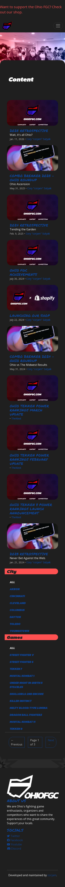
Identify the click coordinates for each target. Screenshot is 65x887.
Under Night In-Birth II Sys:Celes (26, 685)
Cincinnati (17, 596)
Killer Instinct (21, 701)
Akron (15, 589)
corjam (51, 875)
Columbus (17, 610)
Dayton (15, 617)
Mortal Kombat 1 (22, 676)
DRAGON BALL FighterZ (26, 715)
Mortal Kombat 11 (22, 722)
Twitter (13, 836)
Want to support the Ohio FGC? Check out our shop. (31, 9)
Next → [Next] (51, 742)
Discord (14, 848)
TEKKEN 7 (16, 669)
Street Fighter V (22, 655)
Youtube (14, 844)
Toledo (15, 624)
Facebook (15, 840)
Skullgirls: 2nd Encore (27, 694)
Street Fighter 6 (21, 662)
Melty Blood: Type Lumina (28, 708)
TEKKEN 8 (16, 729)
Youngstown (19, 631)
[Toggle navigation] (58, 25)
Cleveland (18, 603)
